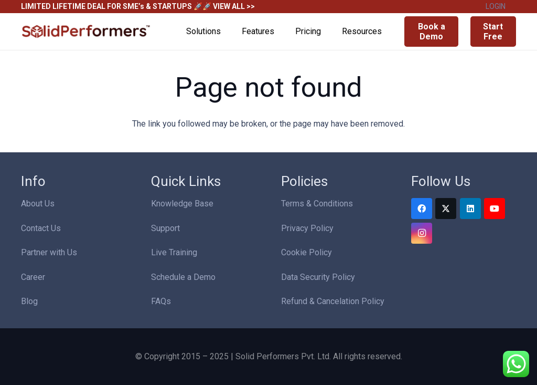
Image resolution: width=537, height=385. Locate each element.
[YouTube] (494, 208)
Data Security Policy (318, 277)
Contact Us (41, 228)
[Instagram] (421, 233)
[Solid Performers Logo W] (86, 31)
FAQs (161, 301)
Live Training (174, 252)
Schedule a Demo (183, 277)
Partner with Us (49, 252)
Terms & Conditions (317, 204)
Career (33, 277)
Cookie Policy (306, 252)
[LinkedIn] (470, 208)
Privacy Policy (307, 228)
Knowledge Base (182, 204)
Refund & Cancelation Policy (332, 301)
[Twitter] (445, 208)
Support (165, 228)
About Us (38, 204)
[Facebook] (421, 208)
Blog (29, 301)
